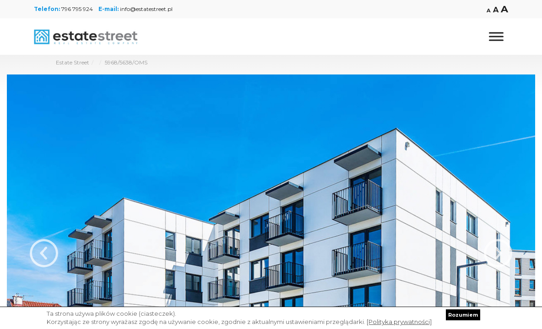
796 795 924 (77, 8)
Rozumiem (463, 315)
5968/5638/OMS (126, 62)
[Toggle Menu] (496, 36)
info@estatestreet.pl (146, 8)
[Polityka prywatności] (399, 321)
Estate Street (72, 62)
